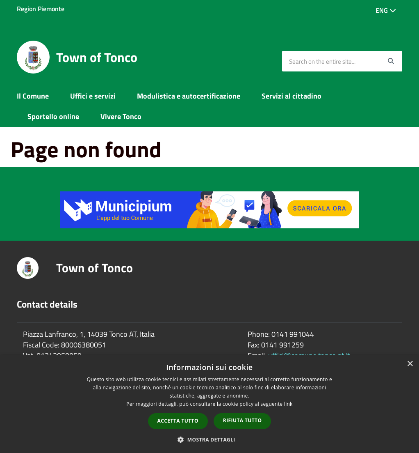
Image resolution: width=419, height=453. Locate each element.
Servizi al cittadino (291, 95)
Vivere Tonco (120, 116)
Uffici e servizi (93, 95)
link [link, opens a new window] (288, 403)
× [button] (410, 364)
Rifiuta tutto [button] (242, 420)
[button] (209, 439)
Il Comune (33, 95)
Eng (386, 10)
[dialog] (209, 404)
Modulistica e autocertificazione (188, 95)
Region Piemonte (40, 9)
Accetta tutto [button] (177, 420)
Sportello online (53, 116)
